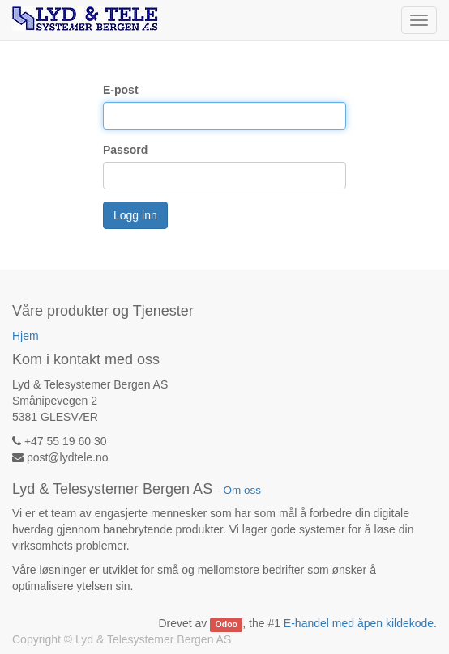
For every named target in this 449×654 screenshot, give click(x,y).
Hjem (25, 335)
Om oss (242, 490)
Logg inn (135, 215)
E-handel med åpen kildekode (359, 623)
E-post (121, 89)
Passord (125, 149)
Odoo (226, 624)
